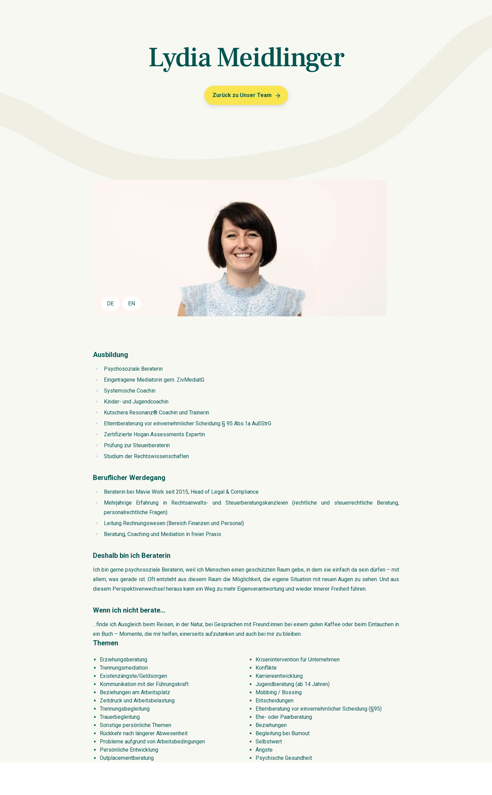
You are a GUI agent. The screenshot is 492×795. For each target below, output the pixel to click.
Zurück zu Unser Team (247, 95)
